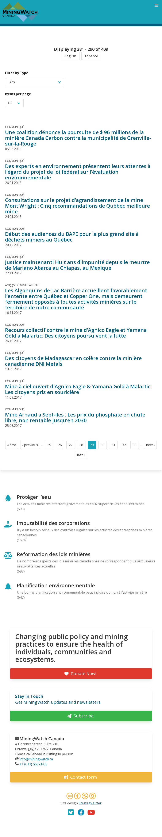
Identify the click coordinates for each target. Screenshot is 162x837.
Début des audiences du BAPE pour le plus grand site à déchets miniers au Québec (72, 236)
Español (91, 56)
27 (72, 446)
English (70, 56)
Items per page (18, 94)
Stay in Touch (29, 696)
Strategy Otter (90, 803)
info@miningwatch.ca (36, 759)
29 (93, 446)
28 (82, 446)
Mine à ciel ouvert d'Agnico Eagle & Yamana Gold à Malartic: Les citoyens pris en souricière (78, 389)
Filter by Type (16, 73)
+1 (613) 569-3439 (33, 764)
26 (61, 446)
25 (50, 446)
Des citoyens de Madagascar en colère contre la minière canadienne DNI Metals (73, 361)
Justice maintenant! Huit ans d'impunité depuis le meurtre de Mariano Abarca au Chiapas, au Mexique (77, 265)
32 (125, 446)
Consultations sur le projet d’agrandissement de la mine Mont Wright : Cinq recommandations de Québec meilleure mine (77, 205)
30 (104, 446)
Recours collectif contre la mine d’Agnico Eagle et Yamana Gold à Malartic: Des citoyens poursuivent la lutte (76, 332)
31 (114, 446)
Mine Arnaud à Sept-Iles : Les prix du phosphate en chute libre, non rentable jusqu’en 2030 (75, 417)
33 (136, 446)
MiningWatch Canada (41, 738)
